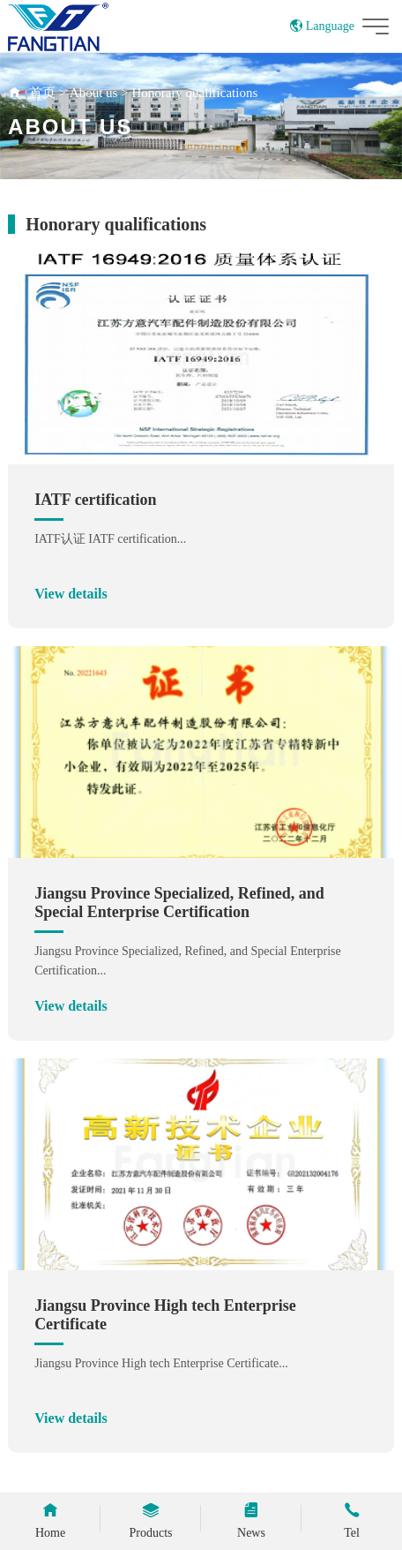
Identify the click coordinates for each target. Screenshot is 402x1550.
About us (94, 93)
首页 (42, 93)
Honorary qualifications (194, 93)
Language (322, 26)
